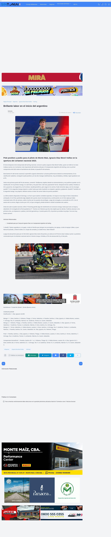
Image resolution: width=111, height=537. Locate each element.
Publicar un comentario (16, 355)
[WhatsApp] (31, 355)
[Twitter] (70, 355)
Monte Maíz (43, 4)
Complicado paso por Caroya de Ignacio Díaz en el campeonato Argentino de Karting (29, 223)
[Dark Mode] (99, 4)
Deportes (7, 349)
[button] (76, 113)
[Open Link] (109, 4)
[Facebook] (63, 355)
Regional (52, 4)
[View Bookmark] (102, 4)
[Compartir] (77, 355)
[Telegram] (45, 355)
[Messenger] (55, 355)
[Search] (106, 4)
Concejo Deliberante (31, 4)
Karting (28, 349)
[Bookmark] (5, 355)
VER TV (75, 4)
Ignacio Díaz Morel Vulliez (18, 349)
